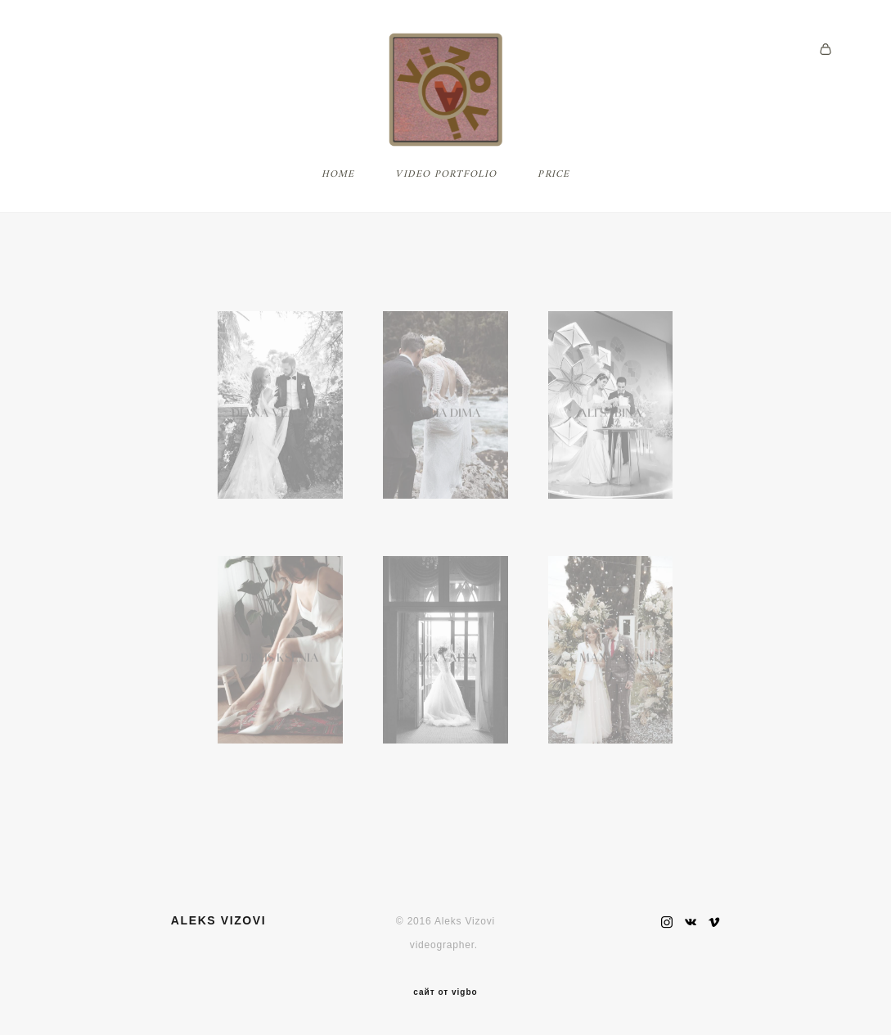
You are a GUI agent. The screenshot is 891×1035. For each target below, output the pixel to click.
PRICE (553, 199)
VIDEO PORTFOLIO (446, 199)
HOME (338, 199)
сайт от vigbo (445, 993)
